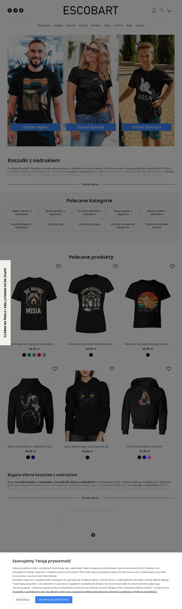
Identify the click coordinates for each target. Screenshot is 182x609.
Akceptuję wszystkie (54, 599)
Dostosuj (23, 599)
